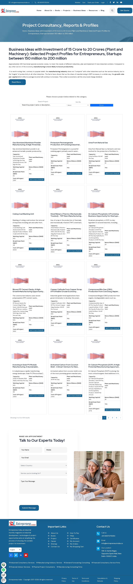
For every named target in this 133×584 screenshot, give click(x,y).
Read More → (17, 82)
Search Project (43, 101)
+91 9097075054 (42, 2)
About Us (48, 10)
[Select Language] (15, 549)
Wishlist (77, 2)
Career (52, 541)
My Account (73, 541)
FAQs (70, 536)
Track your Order (93, 2)
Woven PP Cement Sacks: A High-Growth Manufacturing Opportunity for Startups (28, 290)
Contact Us (54, 546)
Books (57, 10)
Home (39, 10)
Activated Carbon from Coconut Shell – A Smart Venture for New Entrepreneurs (64, 366)
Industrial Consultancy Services (21, 563)
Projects (66, 10)
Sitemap (52, 544)
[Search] (112, 10)
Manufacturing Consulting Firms (69, 567)
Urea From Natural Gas (98, 143)
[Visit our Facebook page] (110, 2)
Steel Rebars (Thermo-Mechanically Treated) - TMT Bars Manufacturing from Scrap (65, 215)
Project (52, 538)
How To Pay (73, 533)
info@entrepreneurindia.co (19, 2)
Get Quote (124, 10)
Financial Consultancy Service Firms (105, 563)
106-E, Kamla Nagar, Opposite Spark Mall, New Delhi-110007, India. (111, 553)
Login (103, 2)
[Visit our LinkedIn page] (117, 2)
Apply (102, 105)
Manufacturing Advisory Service (49, 563)
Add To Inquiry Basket (36, 179)
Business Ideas (79, 10)
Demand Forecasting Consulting (77, 563)
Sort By (78, 102)
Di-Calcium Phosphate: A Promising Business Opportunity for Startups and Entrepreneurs (103, 215)
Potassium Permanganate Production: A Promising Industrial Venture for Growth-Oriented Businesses (64, 144)
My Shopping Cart (75, 546)
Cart (83, 2)
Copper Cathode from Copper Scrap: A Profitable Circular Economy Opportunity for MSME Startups (66, 290)
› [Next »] (120, 418)
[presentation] (35, 500)
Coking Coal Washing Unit (23, 214)
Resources (93, 10)
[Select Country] (43, 465)
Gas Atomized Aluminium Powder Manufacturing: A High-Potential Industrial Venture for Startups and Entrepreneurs (27, 144)
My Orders (72, 544)
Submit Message (29, 508)
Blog (102, 10)
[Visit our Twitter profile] (114, 2)
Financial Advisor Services (19, 567)
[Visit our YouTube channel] (121, 2)
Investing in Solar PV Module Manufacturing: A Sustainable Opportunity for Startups (25, 366)
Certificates (73, 538)
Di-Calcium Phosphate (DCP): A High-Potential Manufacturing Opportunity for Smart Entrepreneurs (104, 366)
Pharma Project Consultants (43, 567)
